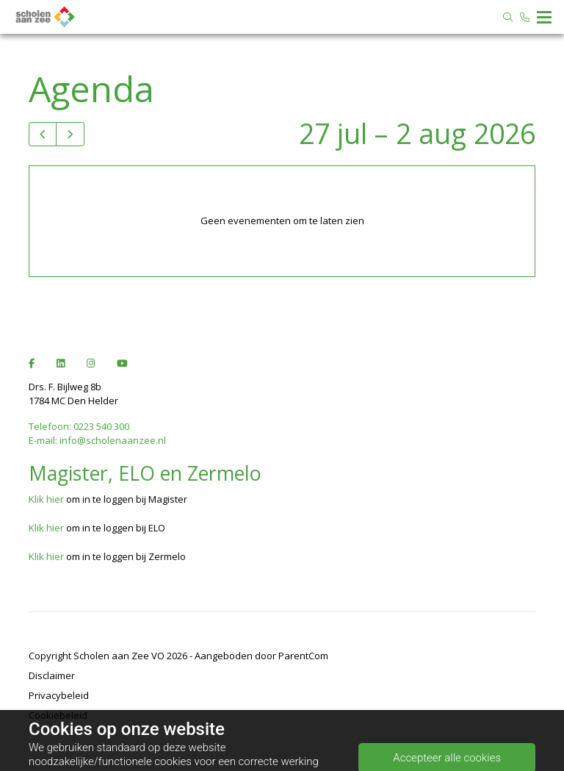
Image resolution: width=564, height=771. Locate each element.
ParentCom (303, 655)
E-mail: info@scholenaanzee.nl (97, 440)
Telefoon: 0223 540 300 (79, 426)
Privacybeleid (59, 695)
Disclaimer (52, 675)
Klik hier (46, 499)
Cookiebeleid (58, 715)
